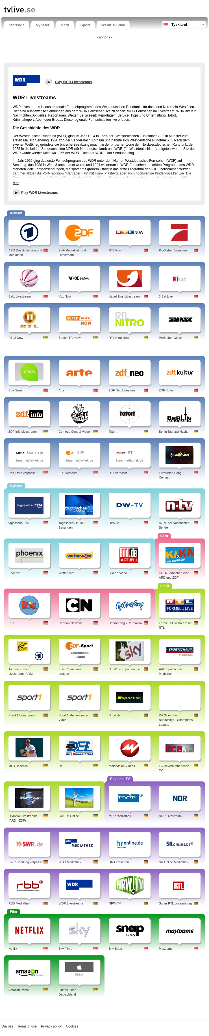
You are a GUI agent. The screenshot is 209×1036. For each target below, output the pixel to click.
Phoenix (14, 573)
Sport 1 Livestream (21, 715)
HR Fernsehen (119, 862)
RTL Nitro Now (119, 337)
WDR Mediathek (70, 862)
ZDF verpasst (68, 473)
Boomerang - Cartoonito (125, 623)
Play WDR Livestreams (39, 193)
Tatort (113, 431)
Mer (16, 183)
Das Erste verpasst (21, 473)
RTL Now (115, 250)
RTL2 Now (15, 337)
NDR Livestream (170, 816)
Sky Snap (115, 948)
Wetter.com (66, 573)
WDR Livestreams (71, 903)
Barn (65, 25)
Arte (61, 390)
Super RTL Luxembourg (175, 903)
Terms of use (27, 1026)
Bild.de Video (118, 573)
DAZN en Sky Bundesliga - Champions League (176, 720)
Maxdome (166, 948)
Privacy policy (51, 1026)
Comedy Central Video (74, 431)
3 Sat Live (166, 296)
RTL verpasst (118, 473)
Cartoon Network (70, 623)
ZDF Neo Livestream (123, 390)
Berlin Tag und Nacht (173, 431)
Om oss (7, 1026)
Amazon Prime (18, 990)
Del (61, 766)
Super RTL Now (70, 337)
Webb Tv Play (113, 25)
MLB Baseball (18, 766)
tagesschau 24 (18, 523)
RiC (11, 623)
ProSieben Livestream (174, 250)
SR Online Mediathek (173, 862)
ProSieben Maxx (170, 337)
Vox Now (65, 296)
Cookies (72, 1026)
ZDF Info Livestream (22, 431)
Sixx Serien (16, 390)
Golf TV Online (69, 816)
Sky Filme (65, 948)
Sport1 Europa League (124, 669)
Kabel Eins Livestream (124, 296)
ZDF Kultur (166, 390)
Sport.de (115, 715)
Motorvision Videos (122, 766)
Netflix (12, 948)
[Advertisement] (104, 49)
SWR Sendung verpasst (25, 862)
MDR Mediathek (120, 816)
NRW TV (115, 903)
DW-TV (114, 523)
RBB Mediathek (19, 903)
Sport (85, 25)
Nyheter (42, 25)
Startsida (17, 25)
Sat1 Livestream (19, 296)
